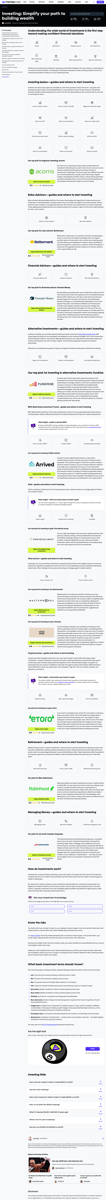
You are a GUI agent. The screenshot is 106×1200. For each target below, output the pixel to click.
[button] (101, 1083)
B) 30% (70, 906)
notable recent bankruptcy (66, 682)
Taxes (87, 2)
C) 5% (32, 911)
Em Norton (61, 1181)
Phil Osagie (87, 1181)
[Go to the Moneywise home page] (11, 2)
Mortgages (61, 2)
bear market (35, 935)
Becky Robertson (60, 1168)
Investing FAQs (5, 77)
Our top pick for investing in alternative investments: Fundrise (11, 55)
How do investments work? (8, 65)
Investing (32, 2)
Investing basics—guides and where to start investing (12, 39)
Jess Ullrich (8, 23)
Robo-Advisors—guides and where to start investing (12, 43)
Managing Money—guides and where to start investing (13, 62)
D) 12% (70, 911)
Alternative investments (86, 334)
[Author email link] (103, 1138)
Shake (93, 1049)
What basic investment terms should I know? (12, 72)
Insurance (78, 2)
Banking (52, 2)
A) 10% (32, 906)
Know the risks (5, 69)
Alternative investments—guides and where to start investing (13, 51)
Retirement (42, 2)
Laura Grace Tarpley (38, 1181)
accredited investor (94, 427)
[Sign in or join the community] (100, 2)
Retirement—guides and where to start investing (13, 58)
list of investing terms (50, 1024)
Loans (70, 2)
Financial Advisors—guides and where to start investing (13, 47)
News (24, 2)
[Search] (93, 2)
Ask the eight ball (6, 74)
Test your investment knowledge (9, 67)
